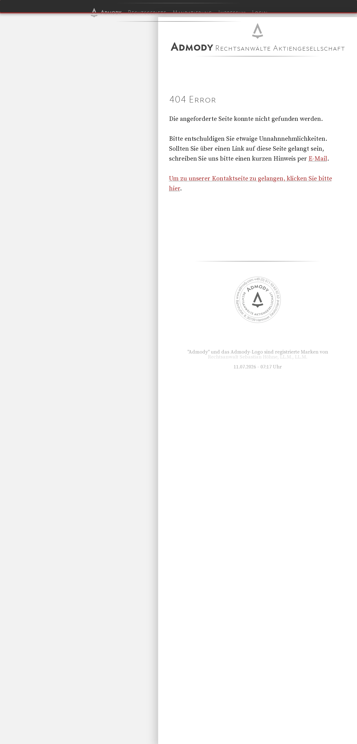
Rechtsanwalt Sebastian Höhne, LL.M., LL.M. (258, 357)
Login (260, 12)
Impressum (232, 12)
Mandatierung (192, 12)
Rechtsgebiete (147, 12)
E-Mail (318, 159)
